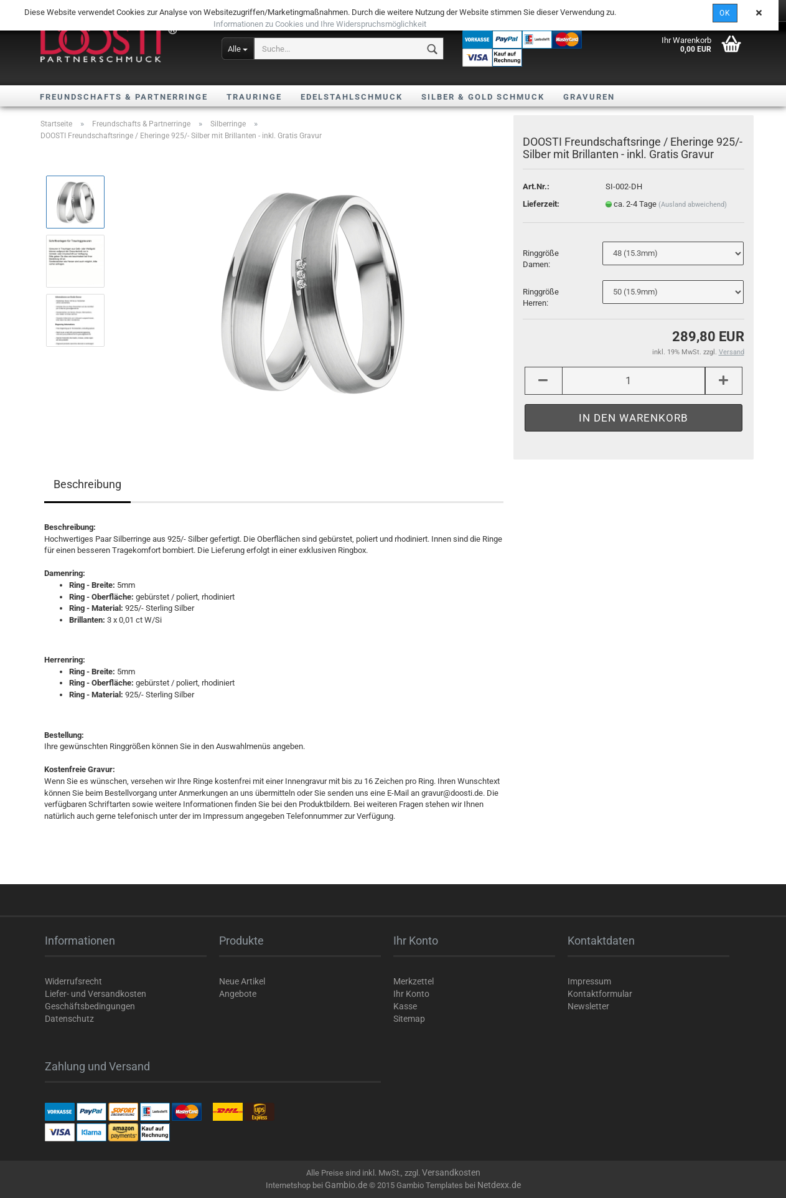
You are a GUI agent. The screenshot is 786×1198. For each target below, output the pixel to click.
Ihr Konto (411, 994)
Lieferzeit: (541, 206)
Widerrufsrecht (73, 981)
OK (725, 13)
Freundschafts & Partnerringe (124, 96)
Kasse (405, 1006)
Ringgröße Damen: (541, 261)
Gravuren (589, 96)
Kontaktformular (600, 994)
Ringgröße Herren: (541, 300)
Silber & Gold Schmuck (483, 96)
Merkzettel (413, 981)
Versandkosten (451, 1172)
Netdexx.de (499, 1185)
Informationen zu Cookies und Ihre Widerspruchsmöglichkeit (319, 24)
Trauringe (254, 96)
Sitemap (409, 1019)
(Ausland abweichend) (692, 207)
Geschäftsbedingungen (90, 1006)
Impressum (589, 981)
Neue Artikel (242, 981)
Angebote (237, 994)
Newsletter (588, 1006)
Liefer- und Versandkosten (95, 994)
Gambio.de (346, 1185)
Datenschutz (69, 1019)
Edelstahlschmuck (352, 96)
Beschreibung (87, 484)
